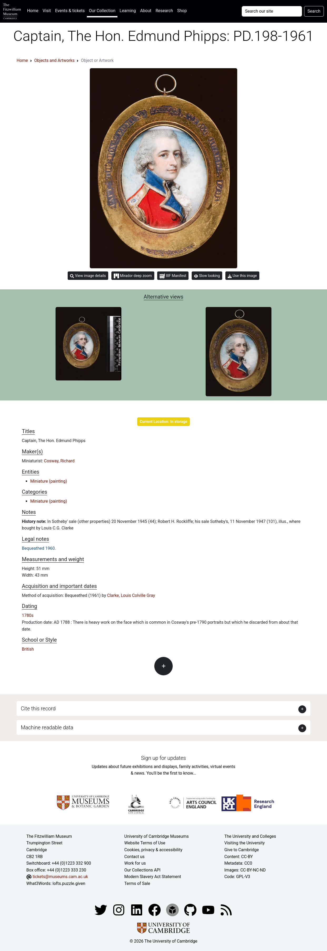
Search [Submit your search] (314, 11)
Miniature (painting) (48, 481)
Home (34, 10)
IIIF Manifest (173, 276)
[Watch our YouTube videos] (209, 909)
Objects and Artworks (54, 60)
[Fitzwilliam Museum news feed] (226, 909)
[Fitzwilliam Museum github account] (191, 909)
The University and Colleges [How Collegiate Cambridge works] (250, 836)
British (28, 649)
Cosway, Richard (59, 460)
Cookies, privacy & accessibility (153, 849)
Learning (128, 10)
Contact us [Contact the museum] (134, 856)
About (145, 10)
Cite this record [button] (38, 708)
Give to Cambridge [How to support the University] (241, 849)
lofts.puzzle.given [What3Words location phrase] (68, 883)
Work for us (135, 863)
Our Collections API (142, 870)
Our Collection (102, 10)
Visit (47, 10)
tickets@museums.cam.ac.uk (60, 876)
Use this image (242, 276)
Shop (182, 10)
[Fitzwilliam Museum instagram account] (119, 909)
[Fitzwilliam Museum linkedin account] (155, 909)
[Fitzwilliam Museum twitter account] (101, 909)
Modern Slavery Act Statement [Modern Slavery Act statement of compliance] (152, 876)
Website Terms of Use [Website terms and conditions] (144, 842)
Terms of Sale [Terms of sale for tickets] (137, 883)
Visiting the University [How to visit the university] (244, 842)
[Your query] (272, 11)
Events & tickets (70, 10)
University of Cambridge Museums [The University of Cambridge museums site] (156, 836)
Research (164, 10)
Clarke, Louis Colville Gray (131, 595)
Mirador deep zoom (133, 276)
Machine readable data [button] (47, 727)
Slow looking (207, 276)
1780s (27, 615)
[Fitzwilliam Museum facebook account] (137, 909)
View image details (88, 276)
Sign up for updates (163, 758)
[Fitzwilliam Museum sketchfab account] (173, 909)
